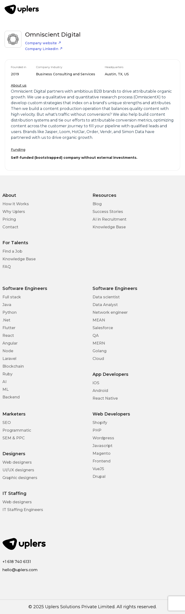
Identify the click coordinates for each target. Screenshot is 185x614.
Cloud (98, 358)
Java (6, 304)
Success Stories (107, 211)
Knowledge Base (109, 227)
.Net (6, 320)
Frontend (101, 461)
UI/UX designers (18, 470)
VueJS (98, 469)
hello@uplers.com (20, 570)
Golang (99, 351)
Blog (97, 204)
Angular (10, 343)
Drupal (99, 476)
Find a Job (12, 251)
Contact (10, 227)
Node (7, 351)
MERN (98, 343)
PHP (96, 430)
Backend (11, 397)
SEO (6, 422)
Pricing (9, 219)
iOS (95, 383)
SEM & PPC (13, 438)
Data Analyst (105, 304)
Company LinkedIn (44, 49)
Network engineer (110, 312)
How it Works (15, 204)
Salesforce (102, 328)
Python (9, 312)
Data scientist (106, 297)
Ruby (7, 374)
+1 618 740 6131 (16, 561)
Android (100, 390)
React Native (105, 398)
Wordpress (103, 438)
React (8, 335)
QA (95, 335)
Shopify (99, 422)
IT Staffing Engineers (22, 509)
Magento (101, 453)
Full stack (11, 297)
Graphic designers (19, 477)
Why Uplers (13, 211)
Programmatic (16, 430)
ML (5, 389)
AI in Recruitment (109, 219)
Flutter (8, 328)
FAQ (6, 266)
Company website (43, 43)
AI (4, 381)
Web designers (17, 462)
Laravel (9, 358)
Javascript (102, 445)
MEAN (98, 320)
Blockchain (13, 366)
